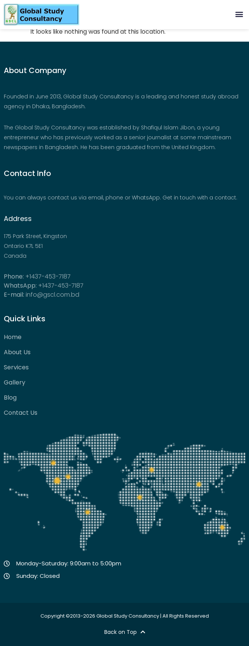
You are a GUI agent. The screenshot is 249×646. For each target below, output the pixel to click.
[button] (239, 14)
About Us (17, 352)
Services (16, 367)
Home (13, 337)
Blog (10, 398)
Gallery (14, 382)
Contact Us (20, 413)
